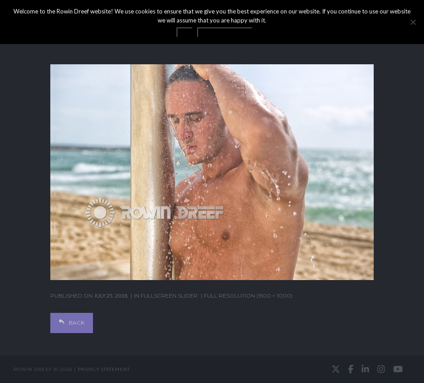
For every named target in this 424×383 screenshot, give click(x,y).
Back (71, 322)
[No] (412, 22)
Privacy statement (104, 369)
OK (184, 32)
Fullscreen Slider (169, 295)
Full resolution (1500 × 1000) (248, 295)
